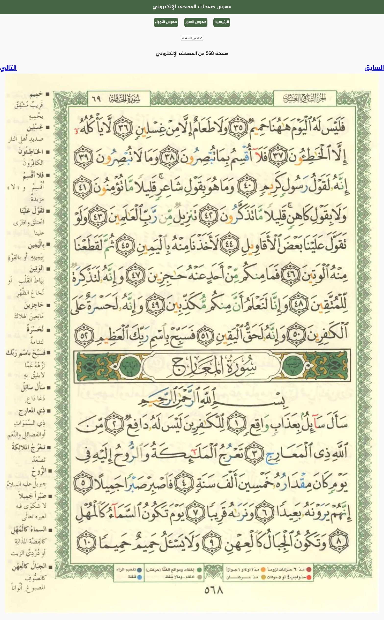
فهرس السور (195, 22)
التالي (8, 68)
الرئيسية (222, 22)
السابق (374, 68)
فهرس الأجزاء (166, 22)
